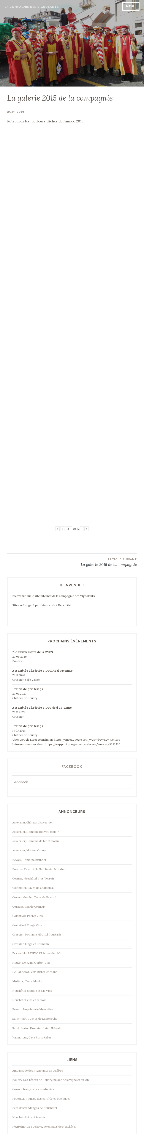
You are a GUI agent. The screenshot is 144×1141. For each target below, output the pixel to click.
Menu (131, 6)
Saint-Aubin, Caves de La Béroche (34, 1019)
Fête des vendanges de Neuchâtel (34, 1108)
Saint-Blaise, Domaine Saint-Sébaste (37, 1028)
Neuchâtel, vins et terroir (29, 1000)
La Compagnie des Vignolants (32, 6)
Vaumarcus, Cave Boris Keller (31, 1037)
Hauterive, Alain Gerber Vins (31, 962)
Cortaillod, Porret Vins (27, 916)
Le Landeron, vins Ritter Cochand (34, 972)
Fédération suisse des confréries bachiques (41, 1099)
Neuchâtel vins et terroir (28, 1117)
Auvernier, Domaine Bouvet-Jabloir (35, 832)
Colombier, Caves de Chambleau (33, 888)
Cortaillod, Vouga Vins (27, 925)
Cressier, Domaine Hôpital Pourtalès (37, 934)
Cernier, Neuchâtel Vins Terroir (33, 878)
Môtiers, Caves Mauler (27, 981)
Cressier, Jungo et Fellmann (30, 944)
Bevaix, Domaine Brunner (29, 860)
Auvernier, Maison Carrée (29, 850)
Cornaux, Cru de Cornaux (28, 906)
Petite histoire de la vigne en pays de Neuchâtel (44, 1126)
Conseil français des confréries (33, 1089)
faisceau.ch (47, 605)
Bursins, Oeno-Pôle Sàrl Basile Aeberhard (39, 869)
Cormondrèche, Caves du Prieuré (34, 897)
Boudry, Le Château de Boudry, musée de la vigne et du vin (50, 1080)
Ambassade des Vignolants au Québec (37, 1070)
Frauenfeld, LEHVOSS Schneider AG (36, 953)
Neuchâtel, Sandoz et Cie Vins (32, 991)
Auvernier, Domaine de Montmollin (35, 841)
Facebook (72, 767)
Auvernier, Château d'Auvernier (32, 822)
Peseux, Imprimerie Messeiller (32, 1009)
